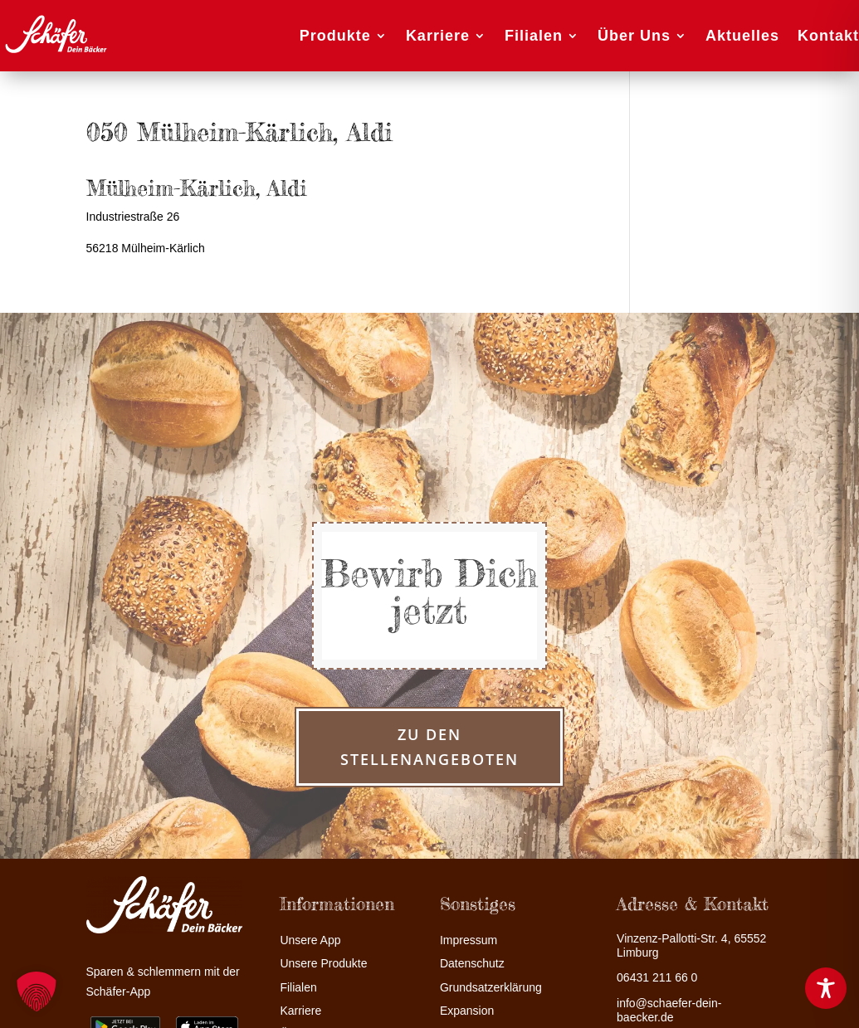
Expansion (467, 1011)
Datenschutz (472, 963)
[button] (36, 991)
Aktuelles (742, 35)
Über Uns (634, 35)
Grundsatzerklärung (491, 988)
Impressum (468, 940)
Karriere (438, 35)
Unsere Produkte (323, 963)
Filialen (534, 35)
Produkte (335, 35)
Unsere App (310, 940)
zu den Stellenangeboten (429, 747)
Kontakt (828, 35)
